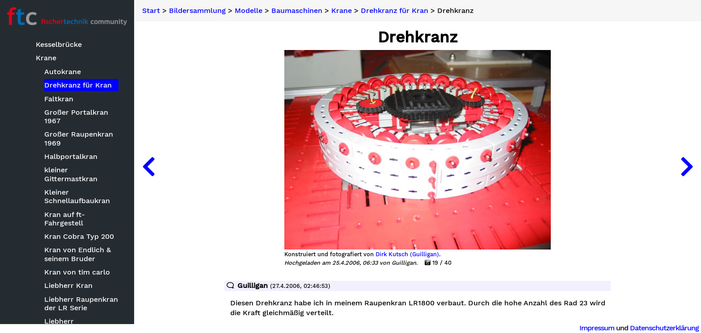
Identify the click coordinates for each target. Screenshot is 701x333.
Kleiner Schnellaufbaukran (77, 196)
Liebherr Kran (68, 285)
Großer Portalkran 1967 (76, 116)
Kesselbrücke (59, 44)
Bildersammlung (197, 11)
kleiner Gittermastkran (70, 174)
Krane (46, 58)
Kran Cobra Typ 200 (79, 236)
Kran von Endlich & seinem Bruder (77, 254)
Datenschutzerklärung (664, 328)
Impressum (596, 328)
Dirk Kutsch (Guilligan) (407, 254)
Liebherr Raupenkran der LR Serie (81, 303)
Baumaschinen (296, 11)
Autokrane (62, 71)
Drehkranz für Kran (78, 85)
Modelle (248, 11)
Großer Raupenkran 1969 (78, 138)
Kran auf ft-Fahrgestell (64, 218)
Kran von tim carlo (77, 272)
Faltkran (58, 99)
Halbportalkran (70, 156)
